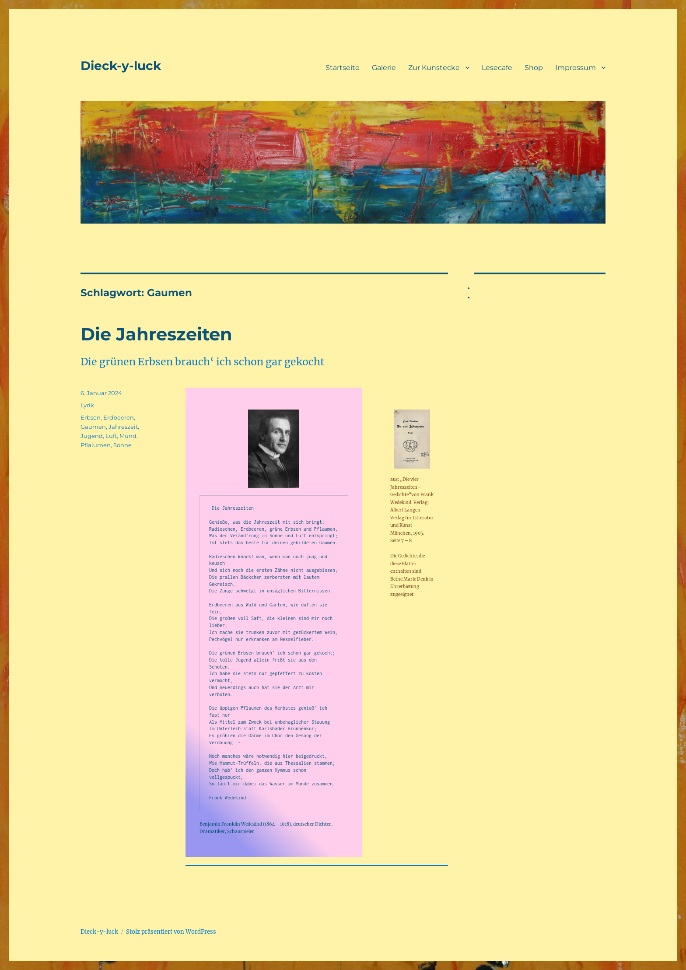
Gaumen (93, 426)
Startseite (343, 67)
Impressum (575, 67)
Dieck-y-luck (120, 65)
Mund (127, 435)
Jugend (91, 435)
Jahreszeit (123, 426)
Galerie (384, 67)
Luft (111, 435)
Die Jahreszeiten (156, 334)
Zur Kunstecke (434, 67)
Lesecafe (497, 67)
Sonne (122, 444)
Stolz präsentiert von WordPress (171, 931)
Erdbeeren (118, 417)
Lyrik (87, 405)
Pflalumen (95, 444)
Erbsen (90, 417)
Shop (534, 67)
